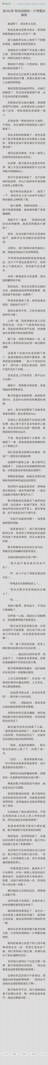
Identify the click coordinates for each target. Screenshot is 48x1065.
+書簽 (33, 1054)
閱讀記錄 (42, 4)
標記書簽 (20, 4)
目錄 (24, 1054)
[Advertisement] (24, 1025)
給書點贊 (27, 4)
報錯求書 (35, 4)
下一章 (43, 1054)
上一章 (5, 1054)
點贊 (14, 1054)
